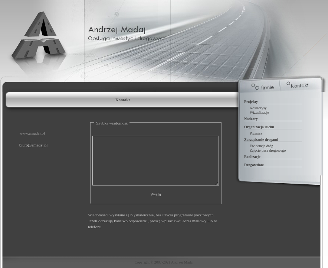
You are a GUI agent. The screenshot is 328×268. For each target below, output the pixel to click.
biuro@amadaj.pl (33, 145)
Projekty (251, 102)
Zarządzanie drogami (261, 140)
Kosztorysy (258, 108)
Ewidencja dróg (261, 146)
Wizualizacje (259, 112)
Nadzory (251, 119)
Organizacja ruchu (259, 127)
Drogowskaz (254, 165)
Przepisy (256, 133)
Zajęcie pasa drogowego (268, 150)
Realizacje (252, 157)
